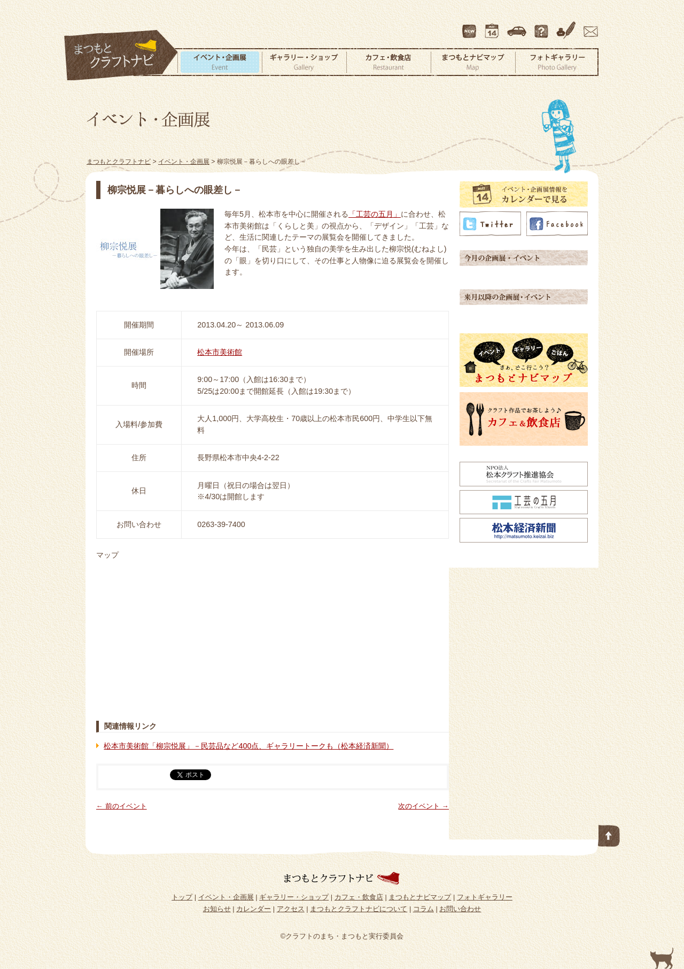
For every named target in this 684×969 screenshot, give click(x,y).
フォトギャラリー (556, 62)
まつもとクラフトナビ (121, 55)
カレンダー (494, 26)
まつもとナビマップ (473, 62)
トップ (182, 897)
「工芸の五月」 (374, 214)
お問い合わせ (588, 26)
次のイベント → (423, 806)
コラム (567, 26)
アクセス (518, 26)
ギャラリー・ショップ (304, 62)
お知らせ (217, 909)
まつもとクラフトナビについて (542, 26)
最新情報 (469, 26)
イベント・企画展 (219, 62)
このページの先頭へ (609, 833)
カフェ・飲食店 (388, 62)
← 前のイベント (121, 806)
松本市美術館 (219, 352)
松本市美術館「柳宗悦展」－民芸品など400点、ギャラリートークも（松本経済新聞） (248, 746)
